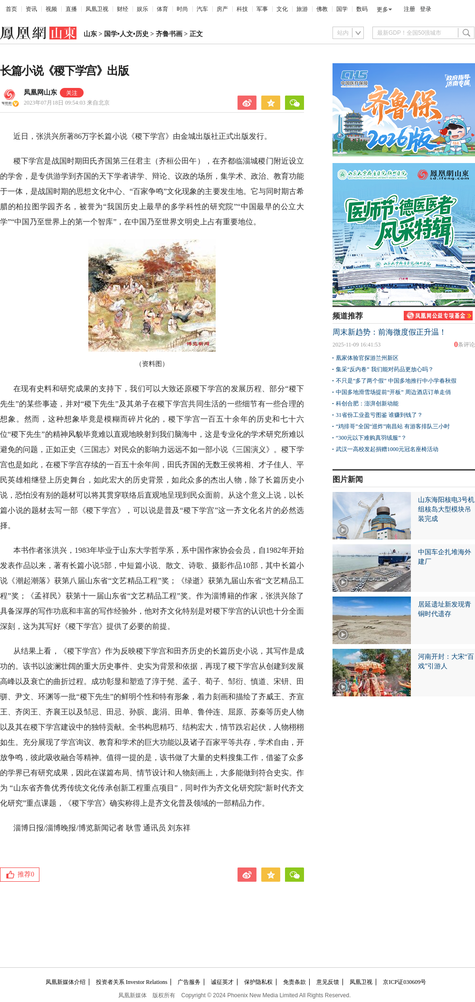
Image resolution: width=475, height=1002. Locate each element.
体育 (162, 9)
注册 (409, 9)
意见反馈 (327, 982)
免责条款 (294, 982)
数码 (362, 9)
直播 (71, 9)
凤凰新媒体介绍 (66, 982)
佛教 (322, 9)
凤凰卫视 (97, 9)
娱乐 (142, 9)
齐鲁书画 (169, 34)
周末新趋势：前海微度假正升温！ (389, 332)
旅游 (302, 9)
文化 (282, 9)
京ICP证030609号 (404, 982)
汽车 (202, 9)
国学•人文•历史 (126, 34)
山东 (90, 34)
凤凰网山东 (40, 92)
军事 (262, 9)
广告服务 (189, 982)
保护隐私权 (258, 982)
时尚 (182, 9)
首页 (11, 9)
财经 (122, 9)
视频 (51, 9)
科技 (242, 9)
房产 (222, 9)
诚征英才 (222, 982)
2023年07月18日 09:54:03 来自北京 (67, 102)
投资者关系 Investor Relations (132, 982)
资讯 (31, 9)
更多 (382, 9)
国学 (342, 9)
